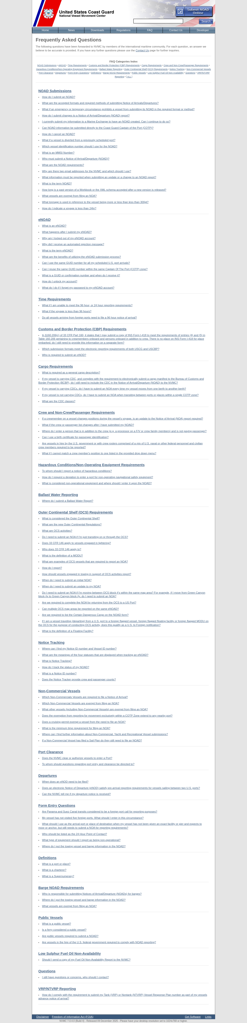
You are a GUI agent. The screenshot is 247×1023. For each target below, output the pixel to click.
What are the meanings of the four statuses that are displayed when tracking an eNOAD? (95, 654)
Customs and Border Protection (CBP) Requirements (114, 65)
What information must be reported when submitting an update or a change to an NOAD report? (99, 177)
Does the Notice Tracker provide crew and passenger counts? (79, 679)
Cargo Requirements (152, 65)
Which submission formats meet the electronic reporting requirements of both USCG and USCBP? (100, 348)
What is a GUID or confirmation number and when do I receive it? (81, 275)
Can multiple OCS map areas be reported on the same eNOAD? (80, 608)
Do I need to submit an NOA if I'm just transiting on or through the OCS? (85, 536)
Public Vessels (139, 73)
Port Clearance (46, 73)
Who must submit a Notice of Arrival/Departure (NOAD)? (75, 158)
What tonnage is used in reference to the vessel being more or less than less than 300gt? (95, 202)
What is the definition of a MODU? (62, 555)
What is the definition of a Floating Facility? (67, 631)
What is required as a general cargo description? (71, 372)
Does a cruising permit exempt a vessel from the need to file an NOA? (83, 721)
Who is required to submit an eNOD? (64, 354)
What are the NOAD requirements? (63, 164)
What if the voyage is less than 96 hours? (66, 311)
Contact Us (142, 50)
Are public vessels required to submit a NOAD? (70, 936)
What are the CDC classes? (58, 401)
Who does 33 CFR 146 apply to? (61, 549)
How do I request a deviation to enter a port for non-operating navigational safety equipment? (97, 477)
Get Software (192, 1016)
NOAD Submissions (47, 65)
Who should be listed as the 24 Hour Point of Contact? (74, 834)
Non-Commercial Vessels (198, 69)
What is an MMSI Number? (58, 152)
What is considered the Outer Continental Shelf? (71, 518)
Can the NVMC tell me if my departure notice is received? (76, 794)
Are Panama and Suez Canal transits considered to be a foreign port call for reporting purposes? (99, 811)
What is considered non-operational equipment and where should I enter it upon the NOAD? (97, 483)
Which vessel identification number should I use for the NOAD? (79, 146)
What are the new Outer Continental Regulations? (72, 524)
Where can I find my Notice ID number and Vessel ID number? (79, 648)
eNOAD (62, 65)
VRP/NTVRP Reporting (57, 989)
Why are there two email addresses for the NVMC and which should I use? (86, 171)
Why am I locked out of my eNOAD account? (69, 238)
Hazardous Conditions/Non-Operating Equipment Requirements (66, 69)
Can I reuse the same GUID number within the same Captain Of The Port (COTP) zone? (95, 269)
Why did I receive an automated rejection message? (73, 244)
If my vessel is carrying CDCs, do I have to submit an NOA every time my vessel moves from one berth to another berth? (114, 388)
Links (208, 1016)
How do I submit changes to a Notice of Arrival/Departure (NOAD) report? (86, 115)
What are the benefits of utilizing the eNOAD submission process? (81, 256)
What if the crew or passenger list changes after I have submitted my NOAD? (88, 424)
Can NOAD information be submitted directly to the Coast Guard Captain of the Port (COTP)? (97, 127)
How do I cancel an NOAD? (58, 134)
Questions (190, 73)
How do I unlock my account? (59, 281)
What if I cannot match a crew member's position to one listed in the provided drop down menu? (99, 453)
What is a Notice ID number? (59, 673)
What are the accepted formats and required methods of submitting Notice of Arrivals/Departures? (100, 103)
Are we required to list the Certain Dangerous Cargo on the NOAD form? (85, 614)
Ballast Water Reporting (110, 69)
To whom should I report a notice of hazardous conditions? (77, 470)
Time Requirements (77, 65)
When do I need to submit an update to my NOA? (71, 586)
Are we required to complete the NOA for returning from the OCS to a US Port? (89, 602)
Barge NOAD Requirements (116, 73)
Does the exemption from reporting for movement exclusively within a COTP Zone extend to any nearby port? (107, 715)
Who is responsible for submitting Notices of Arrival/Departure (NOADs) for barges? (92, 893)
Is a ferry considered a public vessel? (64, 929)
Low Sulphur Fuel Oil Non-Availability (166, 73)
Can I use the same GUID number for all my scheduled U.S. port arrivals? (86, 262)
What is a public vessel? (56, 923)
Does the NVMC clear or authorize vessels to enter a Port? (77, 758)
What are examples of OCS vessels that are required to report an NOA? (85, 561)
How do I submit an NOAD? (58, 96)
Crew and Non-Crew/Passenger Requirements (186, 65)
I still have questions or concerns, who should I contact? (75, 977)
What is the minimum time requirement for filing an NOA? (76, 728)
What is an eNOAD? (54, 225)
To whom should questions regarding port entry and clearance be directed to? (88, 764)
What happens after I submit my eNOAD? (67, 231)
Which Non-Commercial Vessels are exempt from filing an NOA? (80, 703)
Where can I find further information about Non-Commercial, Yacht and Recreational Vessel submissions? (105, 734)
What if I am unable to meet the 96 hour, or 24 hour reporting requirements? (87, 305)
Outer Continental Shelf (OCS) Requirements (146, 69)
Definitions (96, 73)
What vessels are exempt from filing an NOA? (69, 195)
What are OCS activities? (57, 530)
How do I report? (52, 567)
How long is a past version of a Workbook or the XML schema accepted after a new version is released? (104, 189)
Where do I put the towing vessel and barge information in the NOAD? (83, 846)
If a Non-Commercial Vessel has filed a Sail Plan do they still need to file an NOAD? (92, 740)
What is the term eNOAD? (57, 250)
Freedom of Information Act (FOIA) (72, 1016)
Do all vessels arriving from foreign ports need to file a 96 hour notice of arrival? (89, 317)
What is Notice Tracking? (57, 660)
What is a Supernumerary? (58, 876)
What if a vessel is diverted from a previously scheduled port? (78, 140)
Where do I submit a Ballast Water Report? (67, 500)
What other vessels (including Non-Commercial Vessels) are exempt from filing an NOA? (95, 709)
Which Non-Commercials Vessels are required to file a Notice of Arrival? (85, 697)
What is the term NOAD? (57, 183)
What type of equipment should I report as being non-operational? (81, 840)
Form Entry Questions (78, 73)
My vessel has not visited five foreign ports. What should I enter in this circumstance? (93, 817)
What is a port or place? (56, 863)
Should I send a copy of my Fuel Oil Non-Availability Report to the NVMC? (86, 959)
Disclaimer (42, 1016)
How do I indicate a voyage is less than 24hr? (69, 208)
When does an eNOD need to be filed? (65, 781)
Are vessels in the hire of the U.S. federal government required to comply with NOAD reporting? (99, 942)
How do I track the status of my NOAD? (65, 667)
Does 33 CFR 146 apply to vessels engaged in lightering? (76, 543)
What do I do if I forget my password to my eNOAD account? (78, 287)
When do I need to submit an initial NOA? (66, 580)
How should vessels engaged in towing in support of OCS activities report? (86, 574)
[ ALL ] (129, 76)
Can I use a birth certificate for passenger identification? (75, 437)
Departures (60, 73)
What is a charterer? (54, 869)
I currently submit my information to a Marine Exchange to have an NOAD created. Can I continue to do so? (106, 121)
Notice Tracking (177, 69)
